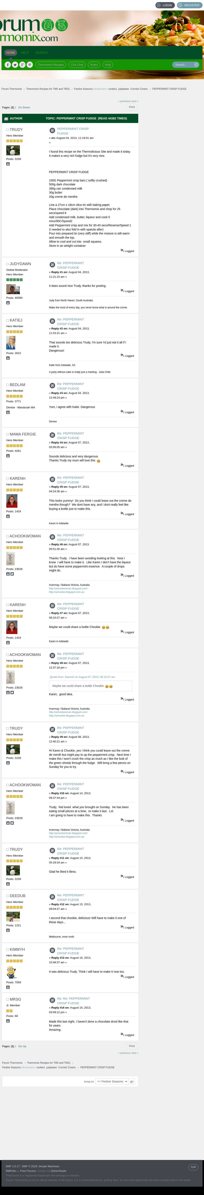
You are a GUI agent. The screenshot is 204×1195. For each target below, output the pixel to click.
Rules (94, 64)
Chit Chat (77, 64)
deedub (18, 896)
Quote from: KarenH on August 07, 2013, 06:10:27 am (82, 677)
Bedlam (17, 385)
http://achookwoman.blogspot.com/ (68, 588)
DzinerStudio (58, 1170)
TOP (193, 1167)
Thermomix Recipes (51, 64)
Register (191, 5)
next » (134, 101)
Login (167, 5)
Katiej (16, 320)
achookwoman (25, 536)
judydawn (123, 88)
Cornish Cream (138, 88)
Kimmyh (17, 949)
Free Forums (28, 1170)
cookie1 (112, 88)
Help (108, 64)
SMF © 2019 (29, 1166)
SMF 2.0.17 (13, 1166)
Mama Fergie (23, 434)
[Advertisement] (170, 159)
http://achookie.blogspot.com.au (66, 592)
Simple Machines (49, 1166)
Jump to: (89, 1081)
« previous (124, 101)
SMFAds (11, 1170)
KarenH (18, 478)
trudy (16, 130)
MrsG (15, 999)
